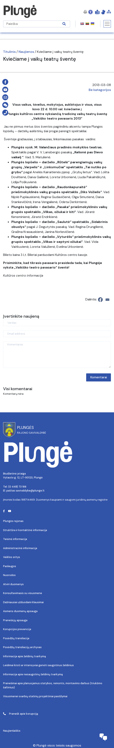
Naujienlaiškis (11, 730)
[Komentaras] (57, 354)
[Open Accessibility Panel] (90, 12)
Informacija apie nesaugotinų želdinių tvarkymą (33, 674)
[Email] (107, 300)
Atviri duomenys (13, 584)
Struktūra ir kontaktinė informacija (25, 530)
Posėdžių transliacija (16, 638)
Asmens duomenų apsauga (20, 611)
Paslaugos (9, 566)
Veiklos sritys (11, 557)
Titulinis (9, 52)
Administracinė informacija (20, 548)
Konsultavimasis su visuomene (22, 593)
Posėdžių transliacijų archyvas (22, 647)
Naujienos (26, 52)
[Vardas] (57, 322)
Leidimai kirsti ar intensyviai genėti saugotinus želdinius (38, 665)
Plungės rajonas (13, 521)
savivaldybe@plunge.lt (30, 490)
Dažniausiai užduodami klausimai (23, 602)
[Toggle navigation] (107, 24)
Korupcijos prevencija (17, 629)
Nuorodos (9, 575)
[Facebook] (100, 300)
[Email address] (57, 333)
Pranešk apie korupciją (20, 713)
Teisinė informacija (15, 539)
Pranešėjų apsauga (15, 620)
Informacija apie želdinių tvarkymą (24, 656)
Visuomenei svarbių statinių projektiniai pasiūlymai (35, 696)
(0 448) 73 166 (17, 486)
